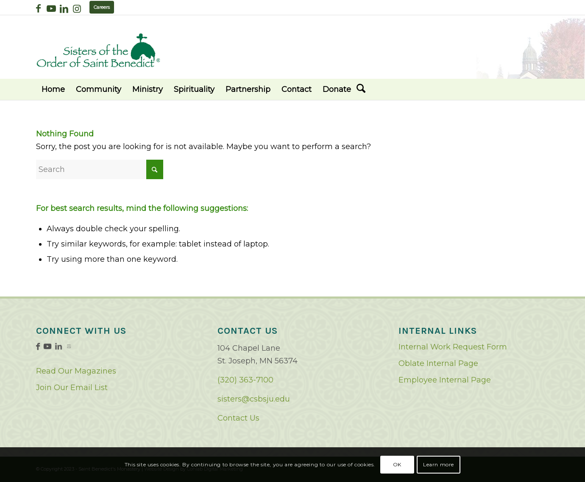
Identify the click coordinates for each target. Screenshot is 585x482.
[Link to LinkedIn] (64, 8)
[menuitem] (53, 89)
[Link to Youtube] (51, 8)
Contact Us (238, 418)
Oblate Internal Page (438, 363)
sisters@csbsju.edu (253, 399)
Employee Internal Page (444, 380)
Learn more (438, 464)
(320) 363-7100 (245, 380)
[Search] (361, 89)
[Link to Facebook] (38, 8)
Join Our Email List (72, 387)
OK (397, 464)
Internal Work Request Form (452, 347)
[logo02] (98, 50)
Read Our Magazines (76, 371)
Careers (102, 7)
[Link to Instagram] (76, 8)
